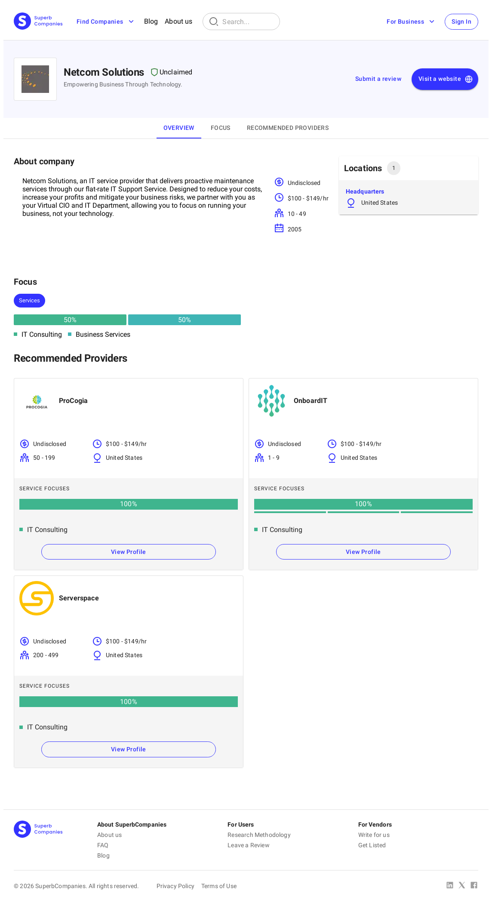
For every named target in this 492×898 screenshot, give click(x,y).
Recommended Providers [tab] (288, 127)
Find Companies (106, 21)
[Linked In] (450, 886)
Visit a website (445, 79)
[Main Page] (38, 21)
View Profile (128, 551)
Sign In (461, 21)
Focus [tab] (221, 127)
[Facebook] (474, 886)
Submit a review (378, 78)
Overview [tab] (178, 127)
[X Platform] (462, 886)
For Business (411, 21)
